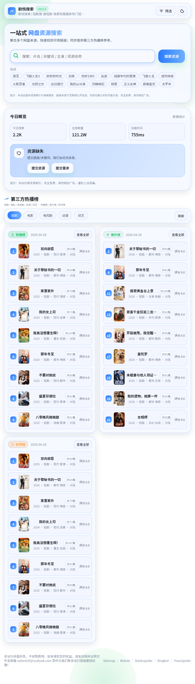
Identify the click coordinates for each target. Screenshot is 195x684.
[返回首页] (46, 11)
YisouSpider (182, 660)
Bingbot (163, 660)
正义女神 (130, 84)
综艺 (81, 215)
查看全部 (83, 234)
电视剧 (47, 215)
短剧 (14, 215)
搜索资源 (171, 56)
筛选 (165, 10)
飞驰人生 (148, 76)
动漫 (65, 215)
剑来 (72, 76)
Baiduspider (144, 660)
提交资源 (38, 168)
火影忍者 (19, 84)
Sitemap (109, 660)
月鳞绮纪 (98, 84)
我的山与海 (77, 84)
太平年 (166, 84)
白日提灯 (57, 84)
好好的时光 (54, 76)
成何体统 (167, 76)
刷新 (181, 216)
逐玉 (16, 76)
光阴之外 (38, 84)
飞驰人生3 (33, 76)
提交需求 (62, 168)
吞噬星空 (149, 84)
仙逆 (104, 76)
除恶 (114, 84)
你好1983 (88, 76)
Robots (125, 660)
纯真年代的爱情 (124, 76)
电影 (30, 215)
